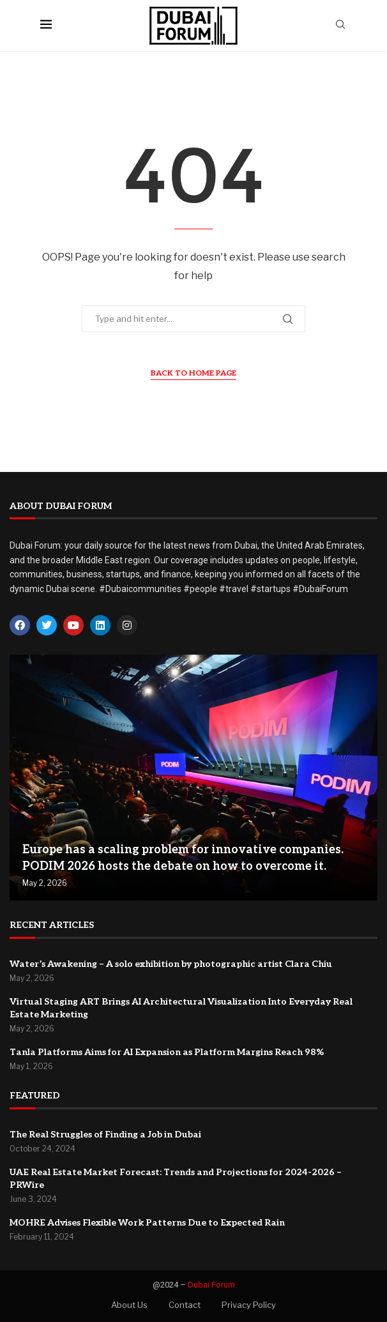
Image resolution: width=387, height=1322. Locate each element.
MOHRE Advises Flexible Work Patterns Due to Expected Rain (147, 1222)
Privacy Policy (249, 1305)
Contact (185, 1305)
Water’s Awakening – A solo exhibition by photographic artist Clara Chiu (171, 964)
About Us (129, 1305)
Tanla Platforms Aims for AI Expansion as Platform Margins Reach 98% (167, 1052)
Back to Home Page (193, 373)
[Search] (340, 25)
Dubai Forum (211, 1284)
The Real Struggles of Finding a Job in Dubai (105, 1134)
